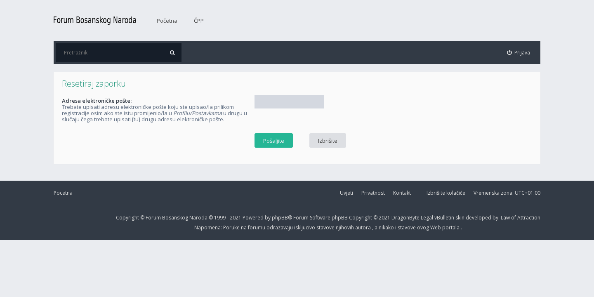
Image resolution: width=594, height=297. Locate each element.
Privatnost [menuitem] (373, 192)
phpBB (340, 217)
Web (436, 227)
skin (460, 217)
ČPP (199, 20)
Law (506, 217)
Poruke (232, 227)
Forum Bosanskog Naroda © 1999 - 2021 (194, 217)
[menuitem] (519, 52)
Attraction (528, 217)
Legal (427, 217)
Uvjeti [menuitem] (346, 192)
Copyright (127, 217)
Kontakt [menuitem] (402, 192)
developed (479, 217)
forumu (257, 227)
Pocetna (63, 192)
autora (363, 227)
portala (451, 227)
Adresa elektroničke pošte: (97, 100)
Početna (167, 20)
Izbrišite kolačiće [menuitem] (446, 192)
